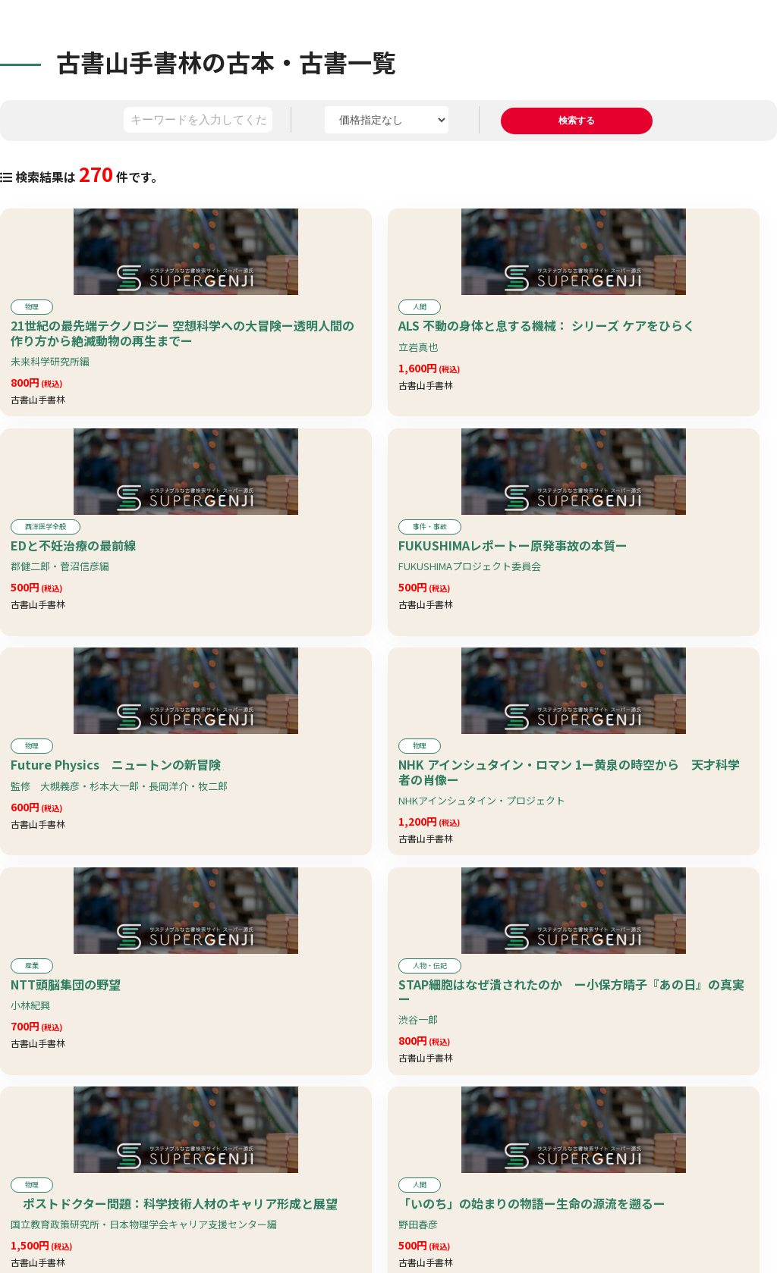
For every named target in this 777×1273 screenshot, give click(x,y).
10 (485, 1220)
